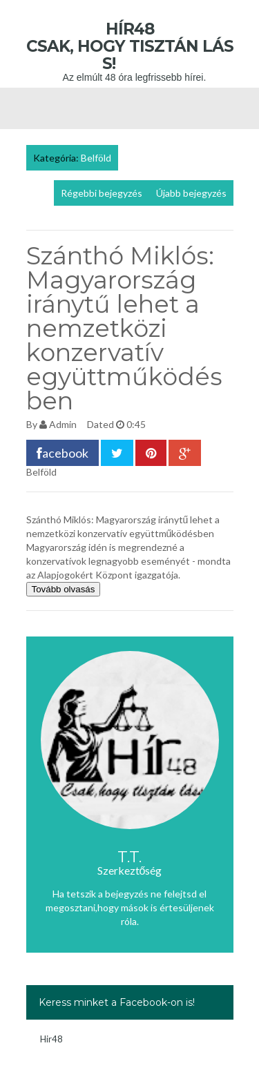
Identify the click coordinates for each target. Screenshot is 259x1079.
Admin (63, 424)
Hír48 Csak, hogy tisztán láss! (129, 46)
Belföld (96, 158)
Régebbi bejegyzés (101, 193)
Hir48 (51, 1038)
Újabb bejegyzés (191, 193)
